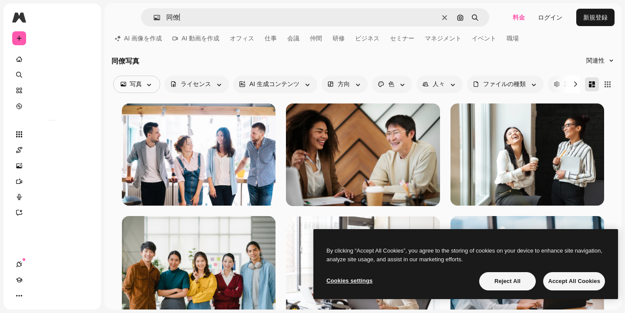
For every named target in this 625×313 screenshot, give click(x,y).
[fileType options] (505, 84)
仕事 (271, 38)
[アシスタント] (52, 213)
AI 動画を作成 (195, 38)
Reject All (507, 281)
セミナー (402, 38)
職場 (513, 38)
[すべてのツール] (52, 134)
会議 (293, 38)
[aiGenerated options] (275, 84)
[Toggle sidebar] (85, 17)
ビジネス (367, 38)
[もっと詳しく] (52, 106)
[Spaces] (52, 150)
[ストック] (52, 90)
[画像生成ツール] (52, 166)
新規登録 (595, 17)
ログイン (550, 17)
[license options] (197, 84)
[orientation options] (345, 84)
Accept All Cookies (574, 281)
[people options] (440, 84)
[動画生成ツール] (52, 181)
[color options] (392, 84)
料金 (519, 17)
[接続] (19, 296)
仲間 (316, 38)
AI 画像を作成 (138, 38)
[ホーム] (52, 59)
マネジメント (443, 38)
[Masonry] (592, 84)
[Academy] (35, 296)
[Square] (608, 84)
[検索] (52, 75)
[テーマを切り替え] (50, 296)
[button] (153, 17)
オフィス (242, 38)
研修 (339, 38)
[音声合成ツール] (52, 197)
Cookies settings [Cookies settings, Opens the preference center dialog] (349, 280)
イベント (484, 38)
